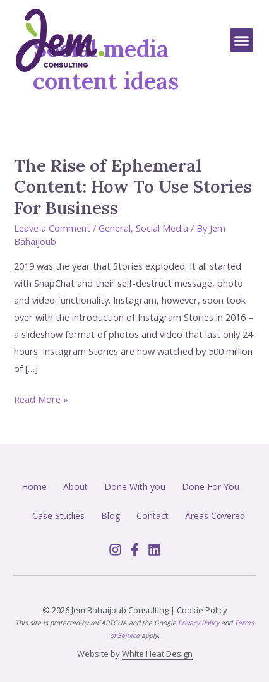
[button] (242, 40)
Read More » (41, 398)
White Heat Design (157, 653)
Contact (152, 516)
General (115, 228)
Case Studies (58, 516)
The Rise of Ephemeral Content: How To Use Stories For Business (133, 186)
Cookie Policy (202, 610)
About (75, 487)
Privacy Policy (198, 622)
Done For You (210, 487)
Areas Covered (215, 516)
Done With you (134, 487)
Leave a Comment (52, 228)
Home (34, 487)
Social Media (162, 228)
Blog (110, 516)
